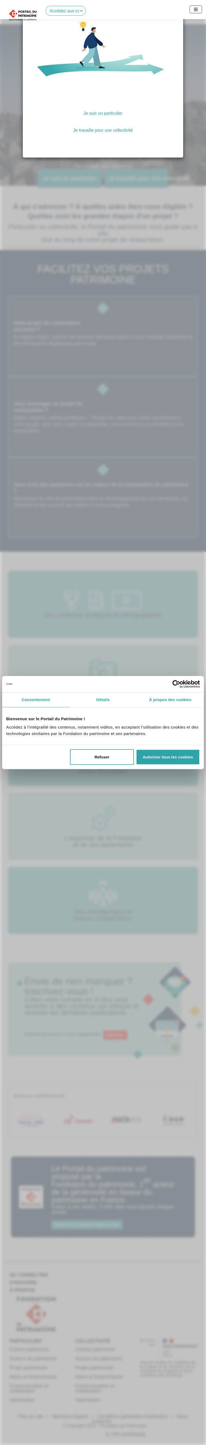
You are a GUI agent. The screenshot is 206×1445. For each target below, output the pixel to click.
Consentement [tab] (36, 699)
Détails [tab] (103, 699)
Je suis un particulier (103, 113)
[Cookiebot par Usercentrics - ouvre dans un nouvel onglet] (176, 684)
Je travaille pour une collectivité (103, 130)
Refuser (101, 757)
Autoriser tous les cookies (168, 757)
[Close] (172, 19)
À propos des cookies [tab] (170, 699)
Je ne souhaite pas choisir (103, 151)
